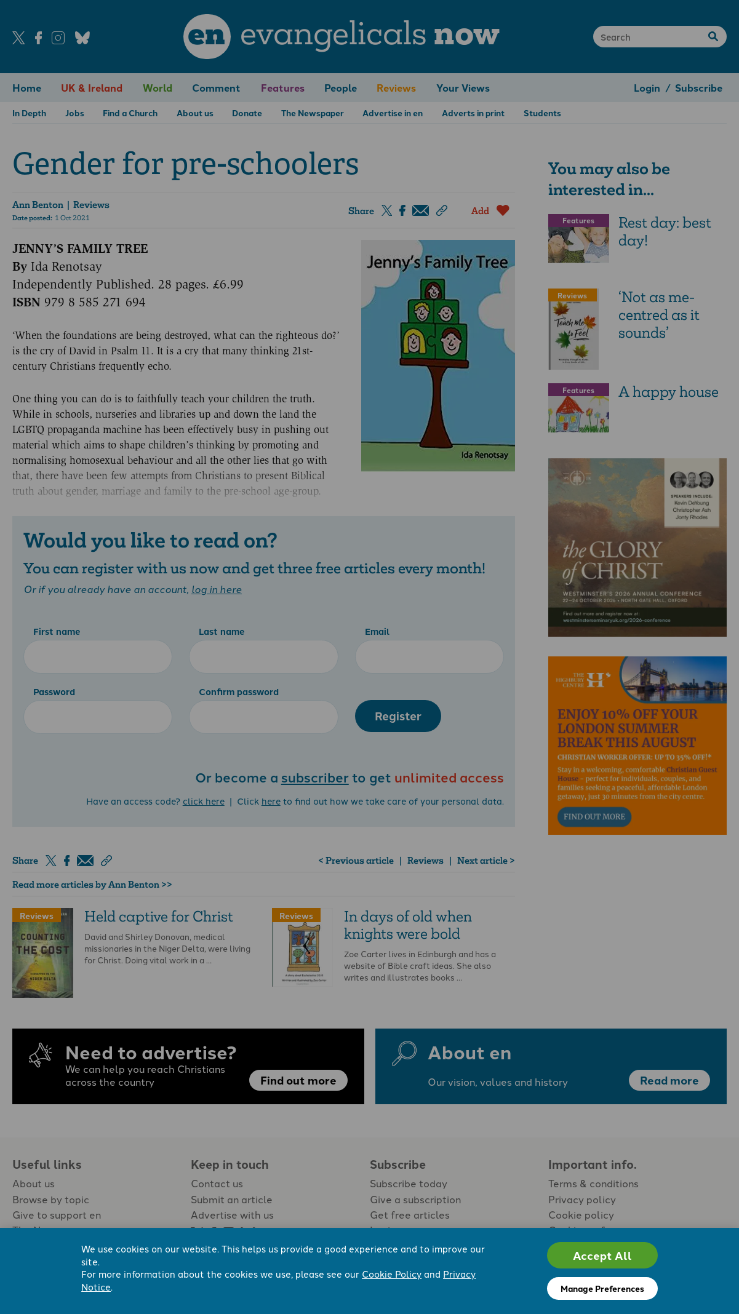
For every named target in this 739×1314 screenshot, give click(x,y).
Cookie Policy (391, 1273)
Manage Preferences (602, 1288)
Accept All (602, 1255)
